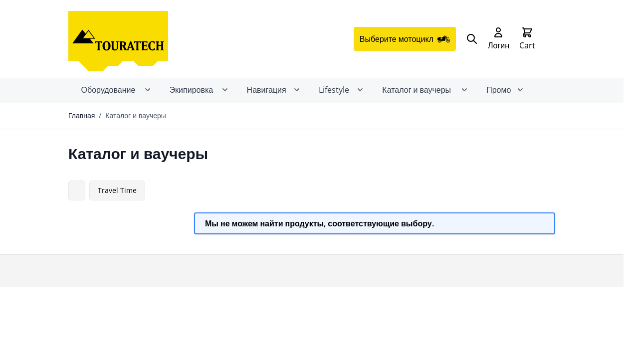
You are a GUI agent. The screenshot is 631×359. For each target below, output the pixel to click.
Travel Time (117, 190)
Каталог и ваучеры (135, 115)
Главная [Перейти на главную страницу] (81, 115)
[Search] (472, 39)
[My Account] (498, 38)
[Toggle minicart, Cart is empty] (527, 38)
